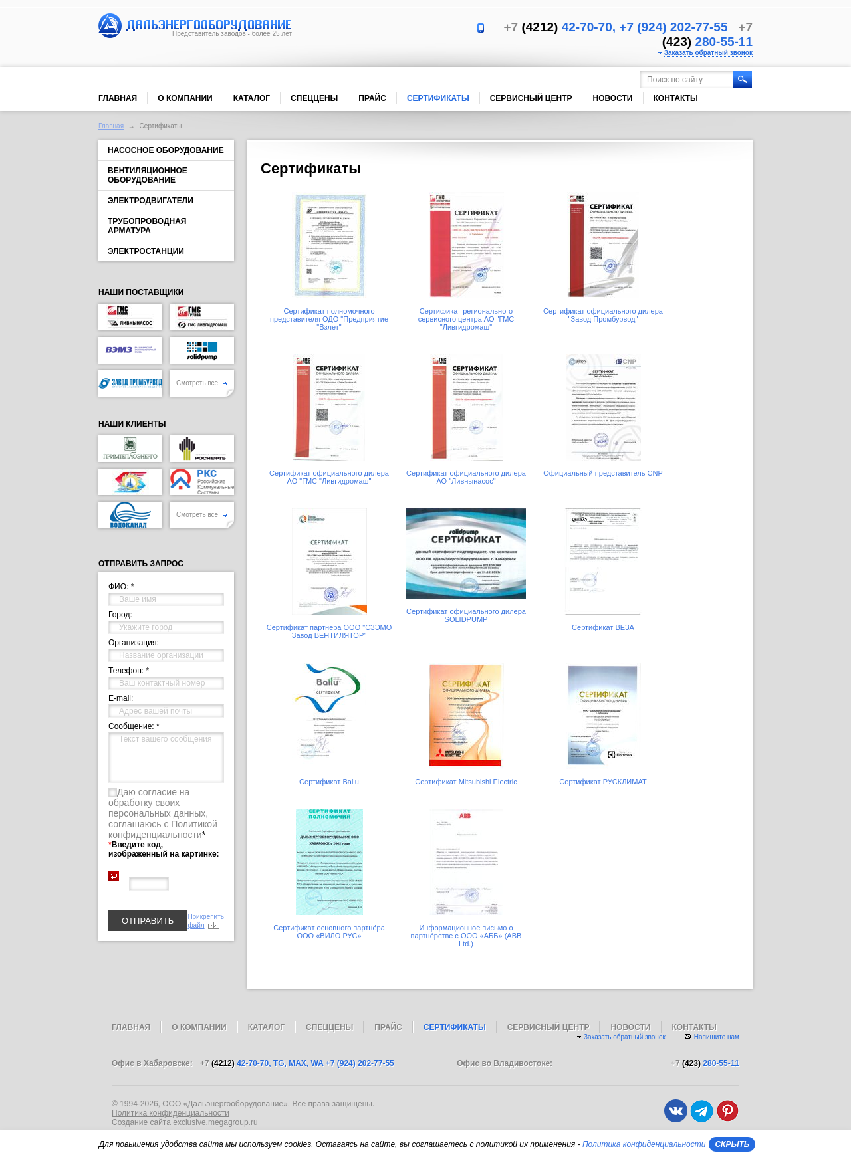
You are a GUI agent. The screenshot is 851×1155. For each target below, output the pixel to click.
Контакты (676, 98)
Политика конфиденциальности (170, 1113)
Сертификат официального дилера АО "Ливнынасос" (466, 477)
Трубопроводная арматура (147, 226)
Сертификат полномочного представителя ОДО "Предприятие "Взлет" (329, 319)
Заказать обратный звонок (708, 52)
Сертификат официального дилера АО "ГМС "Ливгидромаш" (329, 477)
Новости (612, 98)
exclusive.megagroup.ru (215, 1122)
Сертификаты (438, 98)
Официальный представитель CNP (603, 473)
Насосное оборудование (166, 150)
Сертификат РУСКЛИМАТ (602, 782)
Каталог (251, 98)
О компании (185, 98)
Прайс (372, 98)
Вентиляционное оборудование (147, 175)
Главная (117, 98)
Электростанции (146, 251)
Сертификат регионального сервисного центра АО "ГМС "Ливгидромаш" (466, 319)
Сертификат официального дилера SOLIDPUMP (466, 615)
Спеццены (314, 98)
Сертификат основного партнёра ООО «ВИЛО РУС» (329, 932)
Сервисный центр (531, 98)
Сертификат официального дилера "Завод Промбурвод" (603, 315)
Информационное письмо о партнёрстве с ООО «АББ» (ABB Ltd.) (466, 936)
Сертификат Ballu (329, 782)
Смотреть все (201, 383)
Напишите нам (716, 1037)
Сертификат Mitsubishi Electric (466, 782)
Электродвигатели (150, 200)
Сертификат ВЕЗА (603, 627)
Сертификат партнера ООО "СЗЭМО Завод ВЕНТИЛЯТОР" (329, 631)
